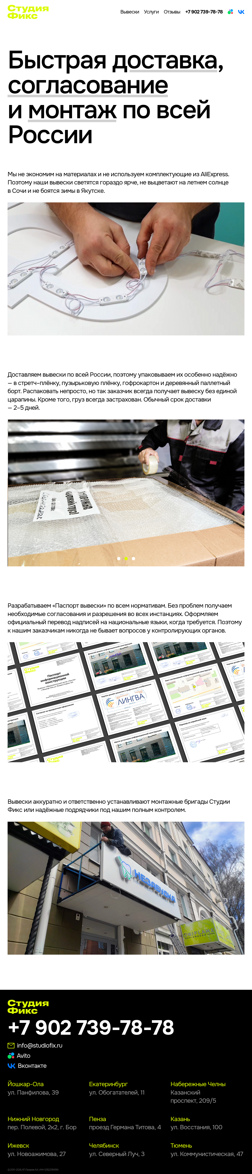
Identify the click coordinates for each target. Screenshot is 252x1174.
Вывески (129, 12)
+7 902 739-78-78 (204, 12)
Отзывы (172, 12)
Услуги (151, 12)
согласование (88, 85)
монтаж (72, 110)
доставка (164, 60)
